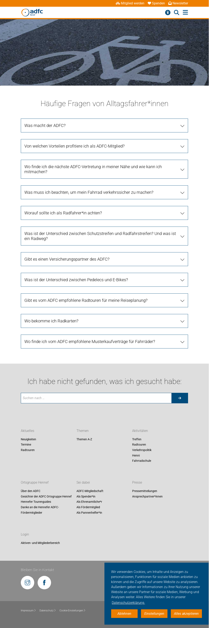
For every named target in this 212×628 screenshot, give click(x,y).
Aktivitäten (140, 431)
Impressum (28, 610)
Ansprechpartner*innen (147, 496)
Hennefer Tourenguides (36, 502)
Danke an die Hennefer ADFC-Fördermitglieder (40, 509)
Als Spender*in (85, 496)
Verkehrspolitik (141, 450)
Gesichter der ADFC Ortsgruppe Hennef (46, 496)
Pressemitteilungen (144, 491)
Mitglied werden (130, 3)
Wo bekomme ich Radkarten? (51, 320)
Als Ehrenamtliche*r (89, 502)
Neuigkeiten (28, 439)
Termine (26, 444)
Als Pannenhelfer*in (89, 512)
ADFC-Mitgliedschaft (89, 491)
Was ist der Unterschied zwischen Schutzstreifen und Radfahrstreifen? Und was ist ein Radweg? (100, 236)
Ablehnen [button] (124, 614)
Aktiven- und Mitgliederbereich (40, 543)
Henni (136, 455)
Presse (137, 483)
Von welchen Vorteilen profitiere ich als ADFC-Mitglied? (74, 146)
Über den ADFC (30, 491)
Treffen (136, 439)
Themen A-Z (84, 439)
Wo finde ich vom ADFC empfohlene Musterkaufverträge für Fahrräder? (89, 341)
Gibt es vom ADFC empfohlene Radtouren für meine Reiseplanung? (85, 300)
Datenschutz (48, 610)
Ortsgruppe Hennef (35, 483)
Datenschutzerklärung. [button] (128, 603)
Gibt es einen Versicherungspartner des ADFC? (66, 259)
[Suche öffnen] (176, 13)
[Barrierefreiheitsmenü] (167, 13)
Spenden (156, 3)
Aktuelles (27, 431)
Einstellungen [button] (154, 614)
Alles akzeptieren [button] (186, 614)
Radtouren (28, 450)
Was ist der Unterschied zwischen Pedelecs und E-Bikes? (76, 279)
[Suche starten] (179, 398)
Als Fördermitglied (88, 507)
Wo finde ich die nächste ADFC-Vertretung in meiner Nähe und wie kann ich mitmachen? (93, 169)
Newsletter (178, 3)
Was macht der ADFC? (45, 125)
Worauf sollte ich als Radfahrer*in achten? (63, 212)
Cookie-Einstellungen (72, 610)
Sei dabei (83, 483)
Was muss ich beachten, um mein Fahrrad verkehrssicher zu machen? (88, 192)
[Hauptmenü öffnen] (185, 12)
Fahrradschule (141, 461)
